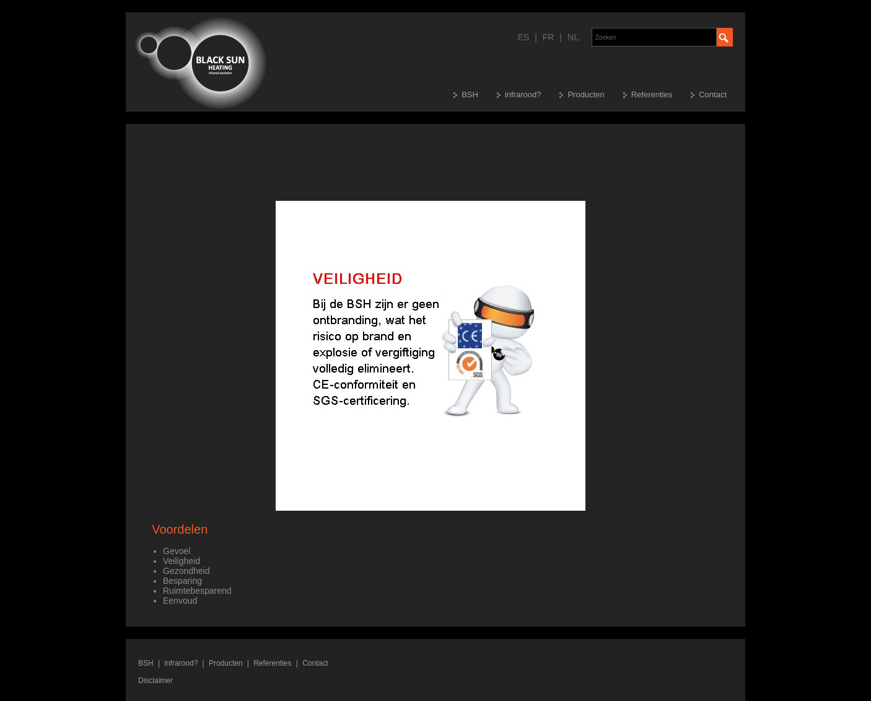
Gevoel (176, 551)
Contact (713, 94)
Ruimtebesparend (197, 591)
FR (548, 37)
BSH (470, 94)
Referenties (651, 94)
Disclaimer (155, 680)
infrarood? (523, 94)
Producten (585, 94)
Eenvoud (180, 601)
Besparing (182, 581)
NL (573, 37)
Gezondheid (186, 571)
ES (524, 37)
